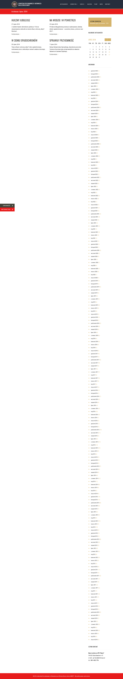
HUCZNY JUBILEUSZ (21, 20)
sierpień (94, 83)
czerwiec (94, 89)
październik (95, 77)
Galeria (89, 4)
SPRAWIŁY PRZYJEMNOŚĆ (62, 40)
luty (93, 98)
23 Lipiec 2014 (54, 24)
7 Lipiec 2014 (53, 44)
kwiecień (94, 95)
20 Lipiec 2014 (16, 44)
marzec (94, 128)
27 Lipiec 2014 (16, 24)
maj (93, 92)
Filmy (95, 4)
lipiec (92, 39)
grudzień (94, 71)
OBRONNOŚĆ (9, 206)
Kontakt (107, 4)
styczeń (94, 135)
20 (109, 52)
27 (109, 54)
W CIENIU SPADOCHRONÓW (24, 40)
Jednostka (73, 4)
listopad (94, 74)
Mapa (101, 4)
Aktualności (64, 4)
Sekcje (82, 4)
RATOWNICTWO (8, 209)
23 (96, 54)
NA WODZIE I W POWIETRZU (63, 20)
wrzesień (94, 80)
